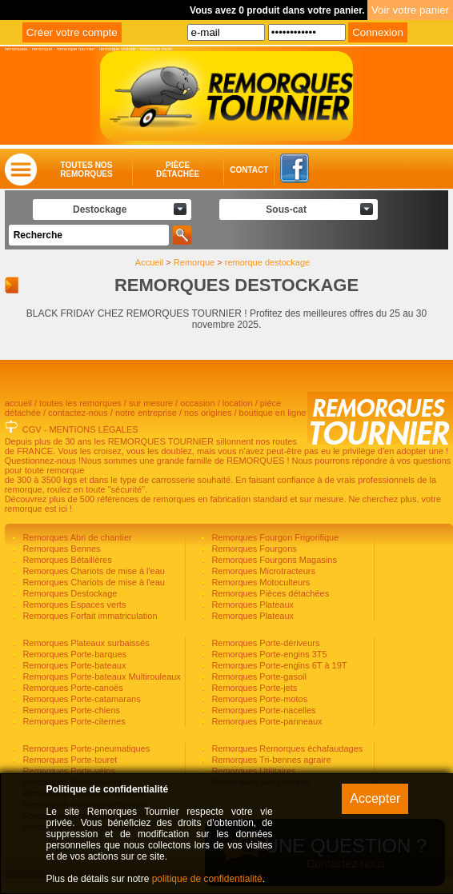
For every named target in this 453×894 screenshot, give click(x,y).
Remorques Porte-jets (253, 687)
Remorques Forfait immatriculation (88, 616)
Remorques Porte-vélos (67, 771)
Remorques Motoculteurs (259, 582)
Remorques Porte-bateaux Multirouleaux (100, 676)
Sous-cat (286, 209)
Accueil (149, 262)
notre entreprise (146, 412)
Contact (233, 170)
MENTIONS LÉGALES (93, 429)
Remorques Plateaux (251, 604)
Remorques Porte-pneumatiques (85, 748)
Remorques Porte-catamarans (80, 699)
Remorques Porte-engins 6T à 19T (278, 665)
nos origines (207, 412)
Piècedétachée (177, 169)
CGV (32, 429)
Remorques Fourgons (252, 548)
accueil (18, 403)
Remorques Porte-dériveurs (264, 643)
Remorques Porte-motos (258, 699)
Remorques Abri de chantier (75, 537)
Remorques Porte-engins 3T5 (268, 654)
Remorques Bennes (60, 548)
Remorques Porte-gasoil (258, 676)
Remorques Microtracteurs (262, 571)
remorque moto (155, 48)
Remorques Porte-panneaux (265, 721)
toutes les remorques (80, 403)
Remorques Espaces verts (73, 604)
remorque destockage (267, 262)
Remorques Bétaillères (65, 560)
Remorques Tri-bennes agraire (270, 759)
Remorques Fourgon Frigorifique (274, 537)
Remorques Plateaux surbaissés (84, 643)
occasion (197, 403)
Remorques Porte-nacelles (262, 710)
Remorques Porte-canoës (71, 687)
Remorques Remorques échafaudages (286, 748)
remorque (42, 48)
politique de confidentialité (207, 878)
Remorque (194, 262)
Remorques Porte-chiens (70, 710)
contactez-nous (78, 412)
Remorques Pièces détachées (269, 593)
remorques (16, 48)
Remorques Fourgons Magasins (273, 560)
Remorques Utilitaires (252, 771)
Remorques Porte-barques (73, 654)
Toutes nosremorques (86, 169)
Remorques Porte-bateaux (73, 665)
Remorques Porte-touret (68, 759)
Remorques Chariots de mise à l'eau (92, 571)
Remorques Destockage (68, 593)
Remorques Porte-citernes (72, 721)
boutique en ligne (273, 412)
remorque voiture (117, 48)
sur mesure (151, 403)
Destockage (99, 209)
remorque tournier (76, 48)
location (237, 403)
